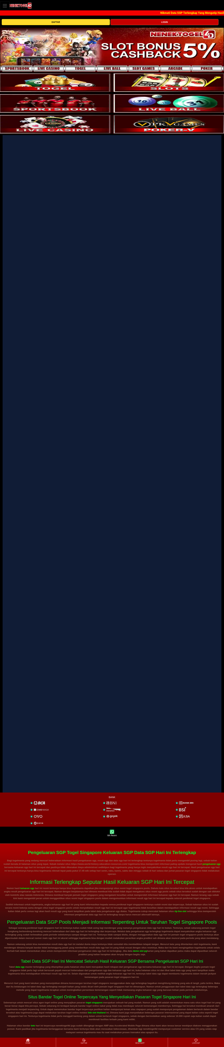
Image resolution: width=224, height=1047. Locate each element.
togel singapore (94, 1002)
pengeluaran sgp (212, 864)
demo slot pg (140, 951)
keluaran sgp (27, 888)
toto (33, 1025)
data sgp (20, 967)
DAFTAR (56, 22)
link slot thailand (97, 1012)
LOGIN (164, 22)
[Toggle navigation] (5, 5)
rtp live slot (180, 911)
